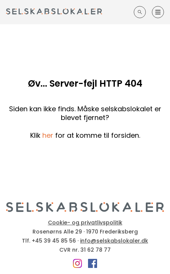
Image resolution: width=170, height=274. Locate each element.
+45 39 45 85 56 (54, 241)
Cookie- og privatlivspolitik (85, 223)
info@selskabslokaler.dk (114, 241)
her (47, 135)
